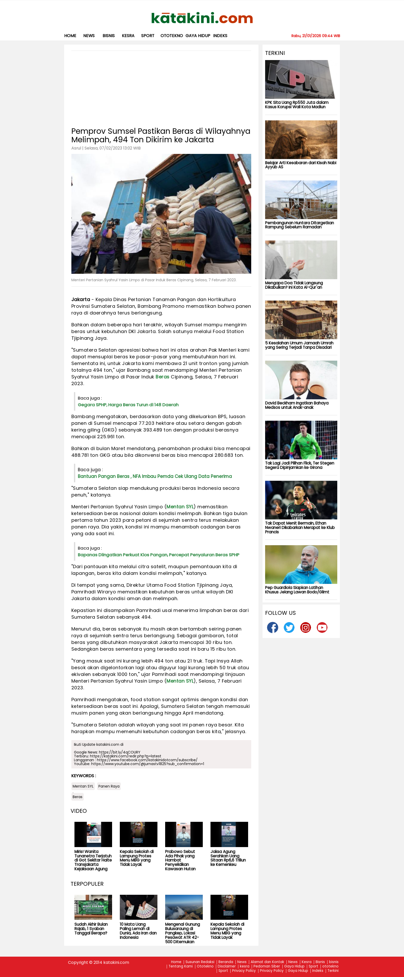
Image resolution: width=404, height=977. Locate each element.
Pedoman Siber (267, 966)
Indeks (220, 36)
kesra (128, 36)
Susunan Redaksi (200, 962)
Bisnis (320, 962)
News (89, 36)
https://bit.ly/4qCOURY (119, 752)
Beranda (225, 962)
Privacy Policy (244, 971)
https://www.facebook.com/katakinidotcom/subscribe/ (147, 760)
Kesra (307, 962)
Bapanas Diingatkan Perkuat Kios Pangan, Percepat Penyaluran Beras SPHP (158, 555)
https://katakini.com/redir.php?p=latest (125, 756)
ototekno (172, 36)
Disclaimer (227, 966)
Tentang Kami (181, 966)
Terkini (333, 971)
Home (70, 36)
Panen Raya (109, 786)
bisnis (109, 36)
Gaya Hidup (198, 36)
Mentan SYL (179, 506)
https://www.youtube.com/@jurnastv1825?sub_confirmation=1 (147, 763)
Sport (147, 36)
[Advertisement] (161, 87)
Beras (163, 377)
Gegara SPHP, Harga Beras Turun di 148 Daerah (128, 405)
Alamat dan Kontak (267, 962)
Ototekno (205, 966)
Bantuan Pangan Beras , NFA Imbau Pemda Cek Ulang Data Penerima (155, 476)
